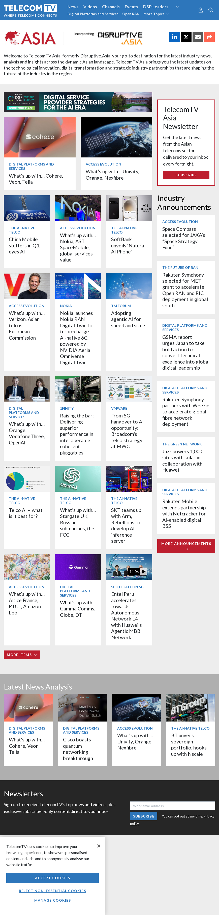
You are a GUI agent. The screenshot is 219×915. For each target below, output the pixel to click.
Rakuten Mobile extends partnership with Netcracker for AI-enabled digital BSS (184, 513)
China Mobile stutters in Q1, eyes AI (24, 245)
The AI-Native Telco (22, 230)
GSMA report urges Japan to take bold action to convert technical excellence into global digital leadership (185, 352)
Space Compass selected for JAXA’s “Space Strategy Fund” (183, 238)
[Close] (98, 846)
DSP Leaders (155, 6)
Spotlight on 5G (127, 587)
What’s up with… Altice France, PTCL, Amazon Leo (27, 603)
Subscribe (186, 175)
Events (131, 6)
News (73, 6)
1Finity (67, 408)
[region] (52, 876)
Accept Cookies (52, 878)
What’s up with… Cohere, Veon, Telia (27, 746)
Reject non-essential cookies (52, 891)
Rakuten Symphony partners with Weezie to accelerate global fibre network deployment (185, 412)
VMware (119, 408)
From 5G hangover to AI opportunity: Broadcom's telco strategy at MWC (127, 431)
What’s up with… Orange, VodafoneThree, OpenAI (27, 433)
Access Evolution (103, 164)
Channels (111, 6)
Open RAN (131, 14)
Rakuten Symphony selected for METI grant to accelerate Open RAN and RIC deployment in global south (185, 290)
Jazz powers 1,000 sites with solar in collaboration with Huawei (182, 460)
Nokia (66, 306)
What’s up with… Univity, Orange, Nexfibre (112, 174)
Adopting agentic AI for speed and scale (128, 319)
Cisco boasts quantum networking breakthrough (78, 749)
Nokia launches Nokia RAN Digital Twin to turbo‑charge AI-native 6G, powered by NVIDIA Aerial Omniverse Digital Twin (76, 337)
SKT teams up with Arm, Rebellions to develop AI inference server (126, 525)
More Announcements (186, 546)
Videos (90, 6)
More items (22, 654)
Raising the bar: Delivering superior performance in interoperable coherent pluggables (77, 434)
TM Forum (121, 306)
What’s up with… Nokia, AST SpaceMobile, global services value (78, 247)
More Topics (156, 14)
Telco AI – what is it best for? (26, 513)
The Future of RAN (180, 267)
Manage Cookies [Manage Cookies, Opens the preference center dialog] (52, 900)
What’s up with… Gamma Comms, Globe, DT (78, 609)
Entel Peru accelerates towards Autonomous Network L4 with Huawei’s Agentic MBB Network (126, 615)
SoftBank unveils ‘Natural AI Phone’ (128, 245)
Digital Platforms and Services (93, 14)
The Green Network (182, 444)
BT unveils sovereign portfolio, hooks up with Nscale (189, 744)
